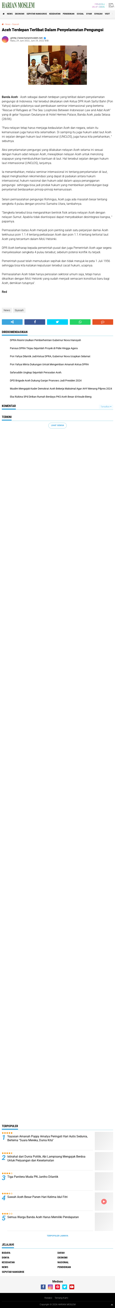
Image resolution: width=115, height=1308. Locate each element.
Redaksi (48, 1298)
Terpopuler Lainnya (57, 1236)
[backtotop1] (112, 1304)
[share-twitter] (57, 322)
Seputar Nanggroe (37, 14)
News (10, 14)
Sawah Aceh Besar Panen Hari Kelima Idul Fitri (37, 1197)
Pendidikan (68, 14)
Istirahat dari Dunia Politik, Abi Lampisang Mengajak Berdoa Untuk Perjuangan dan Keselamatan (46, 1158)
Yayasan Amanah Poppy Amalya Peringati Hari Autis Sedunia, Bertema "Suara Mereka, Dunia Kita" (47, 1138)
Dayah (61, 1252)
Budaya (6, 1252)
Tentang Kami (61, 1298)
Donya (5, 1257)
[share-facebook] (34, 322)
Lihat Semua (57, 425)
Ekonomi (19, 14)
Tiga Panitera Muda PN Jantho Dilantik (32, 1176)
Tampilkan (106, 406)
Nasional (63, 1262)
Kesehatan (54, 14)
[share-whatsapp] (80, 322)
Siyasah (98, 14)
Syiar (89, 14)
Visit (107, 14)
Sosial (80, 14)
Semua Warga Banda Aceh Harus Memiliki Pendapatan (43, 1217)
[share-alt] (12, 322)
